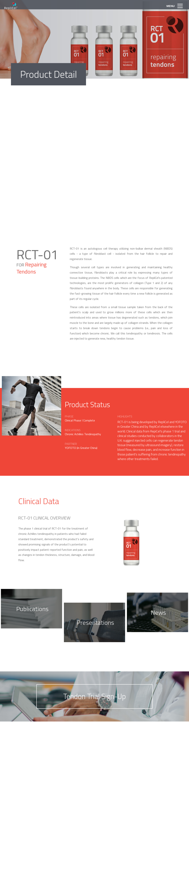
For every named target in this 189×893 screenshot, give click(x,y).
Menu (169, 6)
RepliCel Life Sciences (17, 6)
